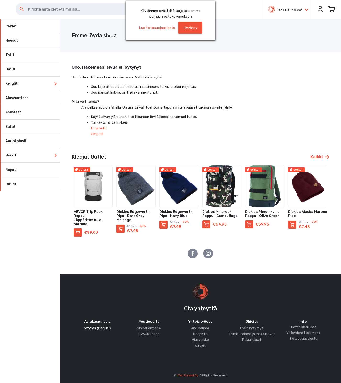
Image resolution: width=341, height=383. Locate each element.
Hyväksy (190, 28)
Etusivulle (98, 128)
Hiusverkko (200, 340)
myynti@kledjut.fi (97, 328)
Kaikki (319, 157)
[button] (319, 9)
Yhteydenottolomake (303, 333)
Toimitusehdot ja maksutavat (252, 334)
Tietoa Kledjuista (303, 327)
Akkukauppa (200, 328)
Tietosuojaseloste (303, 339)
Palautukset (251, 340)
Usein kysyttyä (252, 328)
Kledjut (200, 346)
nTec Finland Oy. (188, 375)
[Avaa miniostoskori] (331, 9)
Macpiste (200, 334)
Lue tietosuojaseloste (157, 28)
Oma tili (97, 134)
